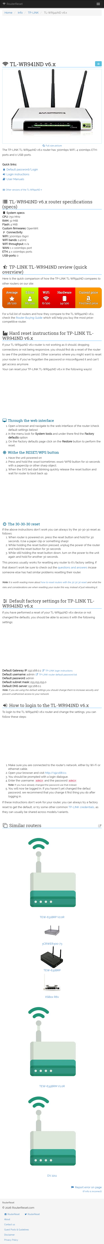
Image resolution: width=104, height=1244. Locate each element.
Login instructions (15, 174)
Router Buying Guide (29, 317)
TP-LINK (33, 12)
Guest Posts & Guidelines (16, 1229)
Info (20, 12)
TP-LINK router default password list (56, 674)
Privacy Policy (11, 1240)
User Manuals (13, 179)
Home (8, 12)
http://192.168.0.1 (55, 772)
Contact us (9, 1224)
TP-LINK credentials (81, 807)
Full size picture (52, 145)
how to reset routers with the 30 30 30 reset (63, 582)
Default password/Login (20, 169)
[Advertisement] (52, 40)
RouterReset (12, 3)
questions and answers (73, 567)
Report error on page (86, 1189)
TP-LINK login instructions (57, 670)
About (7, 1219)
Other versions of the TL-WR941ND (22, 190)
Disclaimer (9, 1235)
